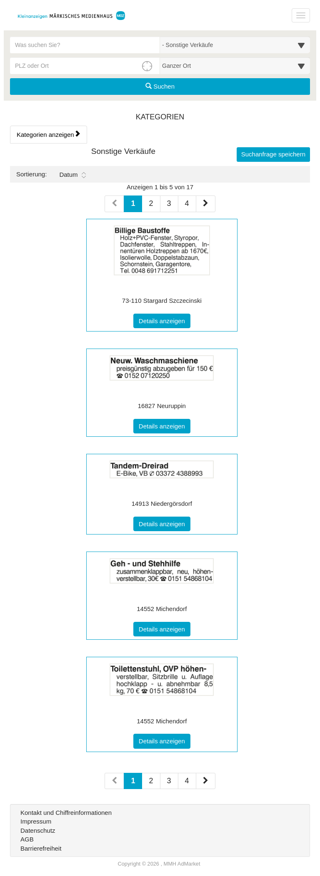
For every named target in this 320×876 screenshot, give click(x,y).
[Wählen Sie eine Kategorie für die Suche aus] (235, 45)
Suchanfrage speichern (273, 154)
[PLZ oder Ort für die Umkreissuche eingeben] (85, 65)
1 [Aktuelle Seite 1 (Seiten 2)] (133, 780)
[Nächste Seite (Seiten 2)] (205, 781)
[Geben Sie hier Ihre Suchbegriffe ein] (85, 45)
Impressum (35, 821)
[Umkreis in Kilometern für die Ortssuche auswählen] (235, 65)
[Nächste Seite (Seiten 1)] (205, 203)
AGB (27, 839)
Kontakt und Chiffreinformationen (66, 812)
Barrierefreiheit (40, 848)
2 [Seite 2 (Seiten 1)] (151, 203)
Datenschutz (37, 830)
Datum (72, 175)
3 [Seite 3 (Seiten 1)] (169, 203)
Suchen (160, 86)
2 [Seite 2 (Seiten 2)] (151, 781)
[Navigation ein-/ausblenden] (301, 15)
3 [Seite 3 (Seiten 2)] (169, 781)
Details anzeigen (164, 320)
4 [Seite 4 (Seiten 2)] (187, 781)
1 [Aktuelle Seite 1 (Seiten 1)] (133, 203)
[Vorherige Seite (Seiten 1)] (114, 203)
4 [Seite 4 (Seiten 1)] (187, 203)
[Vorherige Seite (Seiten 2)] (114, 781)
